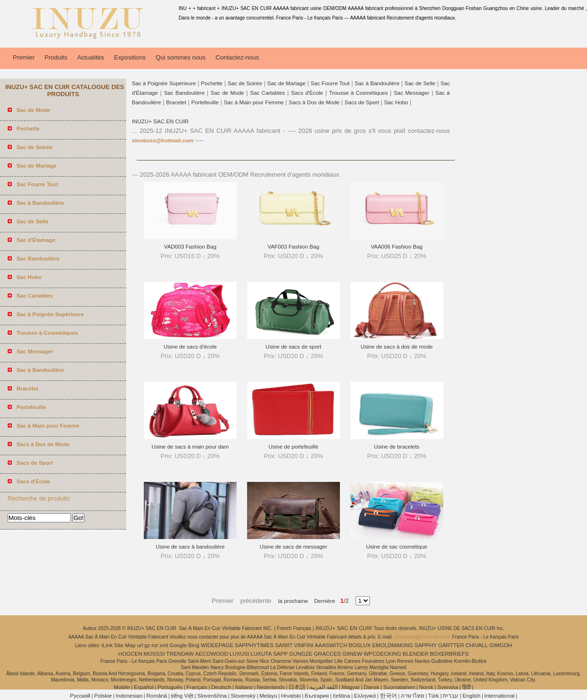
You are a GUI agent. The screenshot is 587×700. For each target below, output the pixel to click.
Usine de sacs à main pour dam (190, 447)
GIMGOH (500, 645)
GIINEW (352, 654)
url (140, 645)
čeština (341, 696)
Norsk (426, 687)
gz (147, 645)
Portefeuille (205, 102)
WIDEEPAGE (216, 645)
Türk (433, 696)
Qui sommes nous (181, 57)
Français (196, 687)
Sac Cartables (267, 93)
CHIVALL (477, 645)
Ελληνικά (365, 696)
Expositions (130, 57)
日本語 (297, 687)
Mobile (122, 687)
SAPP (280, 654)
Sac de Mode (227, 93)
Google (178, 645)
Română (157, 696)
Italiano (244, 687)
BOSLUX (359, 645)
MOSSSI (154, 654)
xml (163, 645)
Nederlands (271, 687)
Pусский (80, 696)
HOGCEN (130, 654)
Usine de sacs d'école (190, 347)
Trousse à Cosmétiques (358, 93)
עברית (450, 696)
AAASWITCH (331, 645)
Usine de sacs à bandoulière (190, 547)
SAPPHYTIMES (254, 645)
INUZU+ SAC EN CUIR (160, 121)
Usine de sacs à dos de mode (396, 347)
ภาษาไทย (412, 696)
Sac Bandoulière (184, 93)
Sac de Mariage (286, 83)
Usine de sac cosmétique (396, 547)
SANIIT (284, 645)
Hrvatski (291, 696)
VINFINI (303, 645)
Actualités (90, 57)
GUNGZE (300, 654)
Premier (24, 57)
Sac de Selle (420, 83)
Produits (56, 57)
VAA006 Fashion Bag (397, 247)
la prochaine (293, 601)
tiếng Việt (182, 696)
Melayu (268, 696)
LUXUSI (239, 654)
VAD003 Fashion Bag (190, 247)
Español (144, 687)
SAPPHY (426, 645)
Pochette (211, 83)
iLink (107, 645)
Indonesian (129, 696)
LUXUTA (261, 654)
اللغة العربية (323, 687)
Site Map (125, 645)
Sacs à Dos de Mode (314, 102)
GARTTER (451, 645)
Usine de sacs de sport (293, 347)
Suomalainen (399, 687)
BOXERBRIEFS (449, 654)
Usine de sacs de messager (293, 547)
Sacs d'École (307, 93)
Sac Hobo (396, 102)
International (499, 696)
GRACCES (327, 654)
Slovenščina (212, 696)
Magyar (351, 687)
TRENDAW (180, 654)
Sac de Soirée (245, 83)
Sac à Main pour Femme (254, 102)
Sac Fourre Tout (330, 83)
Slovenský (242, 696)
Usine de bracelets (396, 447)
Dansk (371, 687)
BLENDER (415, 654)
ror (154, 645)
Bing (194, 645)
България (317, 696)
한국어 (388, 696)
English (471, 696)
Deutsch (221, 687)
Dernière (321, 601)
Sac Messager (411, 93)
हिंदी (466, 687)
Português (170, 687)
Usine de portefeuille (293, 447)
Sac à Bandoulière (377, 83)
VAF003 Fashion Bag (293, 247)
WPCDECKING (382, 654)
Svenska (447, 687)
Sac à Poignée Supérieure (164, 83)
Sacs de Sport (362, 102)
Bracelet (176, 102)
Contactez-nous (237, 57)
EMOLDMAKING (392, 645)
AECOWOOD (212, 654)
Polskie (103, 696)
